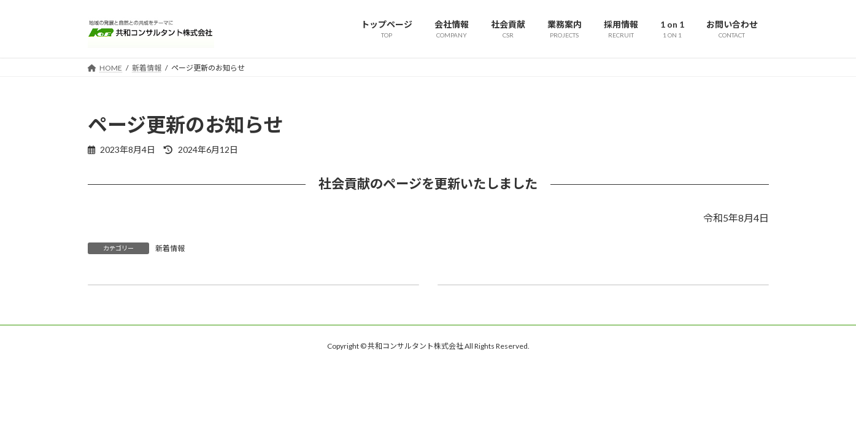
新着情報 (170, 248)
